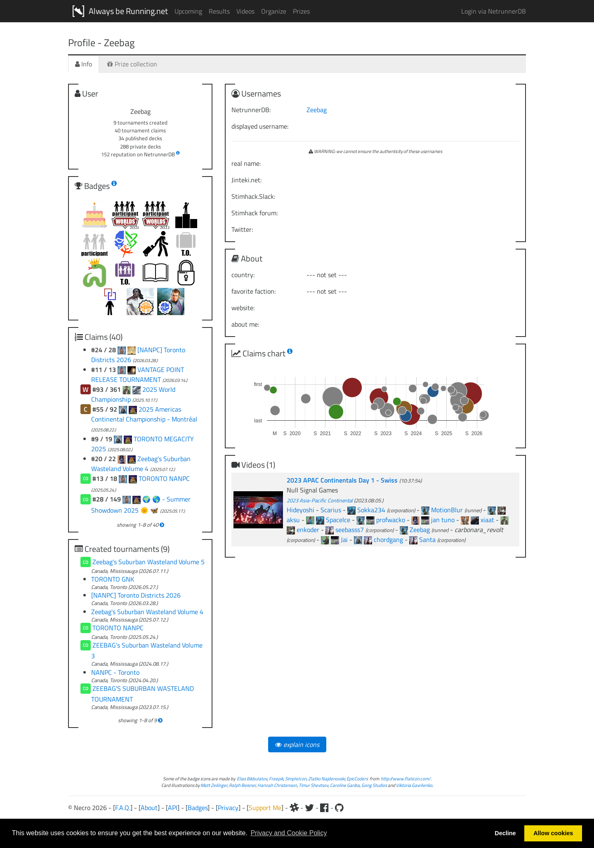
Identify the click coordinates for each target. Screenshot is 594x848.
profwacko (390, 520)
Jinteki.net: (246, 180)
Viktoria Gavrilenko (414, 785)
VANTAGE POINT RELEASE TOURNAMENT (137, 374)
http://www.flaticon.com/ (406, 778)
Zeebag (316, 110)
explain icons (297, 744)
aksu (293, 520)
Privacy (228, 808)
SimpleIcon (295, 778)
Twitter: (242, 229)
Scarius (331, 510)
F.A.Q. (122, 808)
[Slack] (294, 808)
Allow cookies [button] (553, 833)
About (149, 808)
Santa (427, 539)
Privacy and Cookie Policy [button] (288, 832)
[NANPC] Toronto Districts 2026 (136, 595)
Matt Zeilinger (213, 785)
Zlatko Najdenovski (326, 778)
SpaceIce (338, 520)
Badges (197, 808)
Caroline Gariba (345, 785)
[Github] (339, 808)
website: (243, 308)
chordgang (388, 539)
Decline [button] (505, 833)
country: (243, 275)
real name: (246, 163)
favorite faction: (253, 291)
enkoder (308, 530)
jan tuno (443, 520)
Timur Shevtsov (313, 785)
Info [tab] (83, 64)
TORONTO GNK (112, 579)
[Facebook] (324, 808)
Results (219, 11)
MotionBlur (447, 510)
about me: (245, 324)
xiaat (487, 520)
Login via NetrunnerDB (493, 11)
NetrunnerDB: (251, 110)
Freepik (276, 778)
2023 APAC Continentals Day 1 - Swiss (343, 480)
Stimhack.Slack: (253, 196)
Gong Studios (374, 785)
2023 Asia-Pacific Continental (320, 500)
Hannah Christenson (277, 785)
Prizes (301, 11)
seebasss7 (349, 530)
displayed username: (259, 126)
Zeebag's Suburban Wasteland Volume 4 (141, 463)
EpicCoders (357, 778)
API (172, 808)
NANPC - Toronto (115, 672)
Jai (344, 539)
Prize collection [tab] (132, 64)
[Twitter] (309, 808)
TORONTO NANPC (164, 478)
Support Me (265, 808)
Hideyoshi (300, 510)
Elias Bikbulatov (252, 778)
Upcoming (188, 11)
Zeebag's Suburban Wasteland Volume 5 (148, 562)
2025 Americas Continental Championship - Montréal (144, 414)
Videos (245, 11)
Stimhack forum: (254, 213)
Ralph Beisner (242, 785)
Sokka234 (371, 510)
